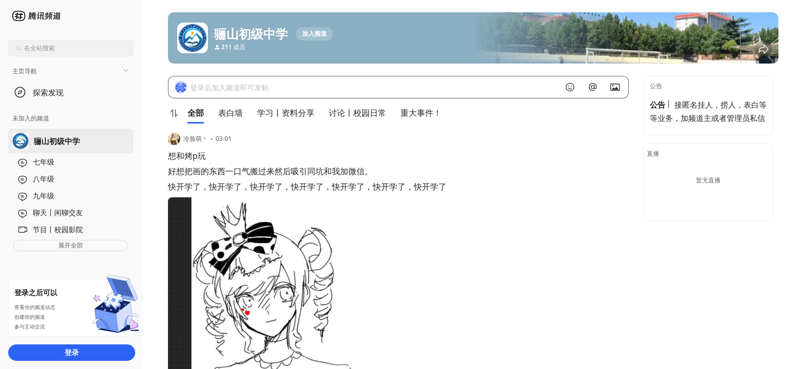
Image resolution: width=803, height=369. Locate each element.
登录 (72, 352)
